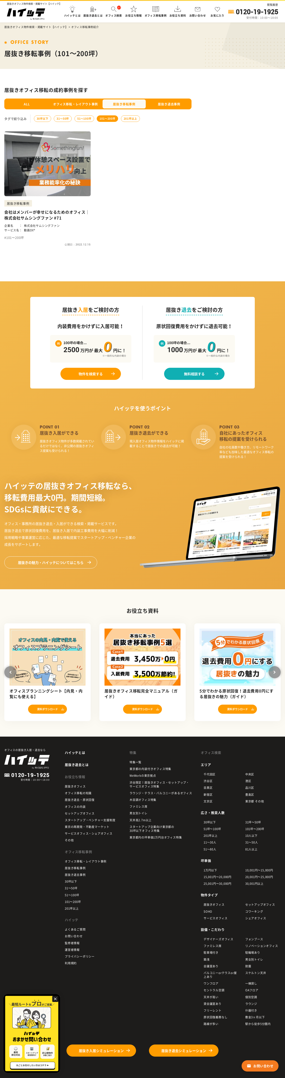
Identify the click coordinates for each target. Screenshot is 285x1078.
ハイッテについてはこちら (51, 562)
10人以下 (251, 835)
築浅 (207, 959)
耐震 (248, 966)
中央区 (249, 774)
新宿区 (208, 794)
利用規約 (71, 963)
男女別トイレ (138, 813)
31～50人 (251, 842)
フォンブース (254, 939)
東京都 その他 (254, 801)
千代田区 (209, 774)
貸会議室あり (213, 1004)
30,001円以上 (254, 883)
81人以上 (251, 849)
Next (275, 672)
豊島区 (249, 794)
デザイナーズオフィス (218, 939)
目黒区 (208, 787)
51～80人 (210, 849)
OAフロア (251, 990)
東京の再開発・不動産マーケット (87, 827)
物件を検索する (91, 373)
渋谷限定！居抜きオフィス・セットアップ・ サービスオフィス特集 (159, 784)
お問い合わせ (74, 936)
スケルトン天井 (255, 973)
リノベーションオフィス (261, 946)
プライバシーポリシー (80, 956)
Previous (10, 672)
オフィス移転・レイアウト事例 (75, 104)
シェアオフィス (255, 918)
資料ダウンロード (47, 709)
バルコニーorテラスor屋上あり (220, 975)
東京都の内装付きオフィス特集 (150, 769)
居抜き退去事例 (169, 104)
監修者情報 (72, 943)
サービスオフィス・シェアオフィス (88, 833)
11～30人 (210, 842)
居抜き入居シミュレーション (101, 1050)
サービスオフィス (215, 918)
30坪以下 (42, 119)
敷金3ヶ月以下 (255, 1017)
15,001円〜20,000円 (217, 877)
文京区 (208, 801)
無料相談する (194, 373)
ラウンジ (251, 1004)
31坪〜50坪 (253, 822)
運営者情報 (72, 949)
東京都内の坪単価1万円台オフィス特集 (156, 837)
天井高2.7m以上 (141, 820)
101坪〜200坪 (254, 829)
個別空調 (251, 997)
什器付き (251, 1010)
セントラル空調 (214, 990)
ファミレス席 (138, 806)
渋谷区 (208, 781)
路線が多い (211, 1024)
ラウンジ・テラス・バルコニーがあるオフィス (161, 793)
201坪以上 (130, 119)
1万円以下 (210, 870)
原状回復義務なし (215, 1017)
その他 (69, 840)
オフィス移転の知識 (78, 793)
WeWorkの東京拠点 (143, 775)
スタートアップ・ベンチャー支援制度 (90, 820)
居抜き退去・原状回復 (80, 800)
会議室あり (211, 966)
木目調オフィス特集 (143, 800)
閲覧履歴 (272, 5)
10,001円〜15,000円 (259, 870)
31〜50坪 (63, 119)
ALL (27, 104)
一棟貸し (251, 983)
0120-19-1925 (257, 12)
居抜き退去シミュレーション (183, 1050)
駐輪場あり (252, 952)
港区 (248, 781)
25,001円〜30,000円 (217, 883)
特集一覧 (135, 762)
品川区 (249, 787)
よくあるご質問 (75, 929)
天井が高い (211, 997)
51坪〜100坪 (212, 829)
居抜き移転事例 (124, 104)
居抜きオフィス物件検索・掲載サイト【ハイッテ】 (36, 27)
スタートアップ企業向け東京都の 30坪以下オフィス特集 (152, 829)
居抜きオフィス (75, 786)
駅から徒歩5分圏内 (258, 1024)
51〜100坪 (84, 119)
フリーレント (213, 1010)
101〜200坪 (107, 119)
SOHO (208, 911)
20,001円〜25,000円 (259, 877)
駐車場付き (211, 952)
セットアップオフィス (80, 813)
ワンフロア (211, 983)
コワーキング (254, 911)
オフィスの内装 (75, 806)
